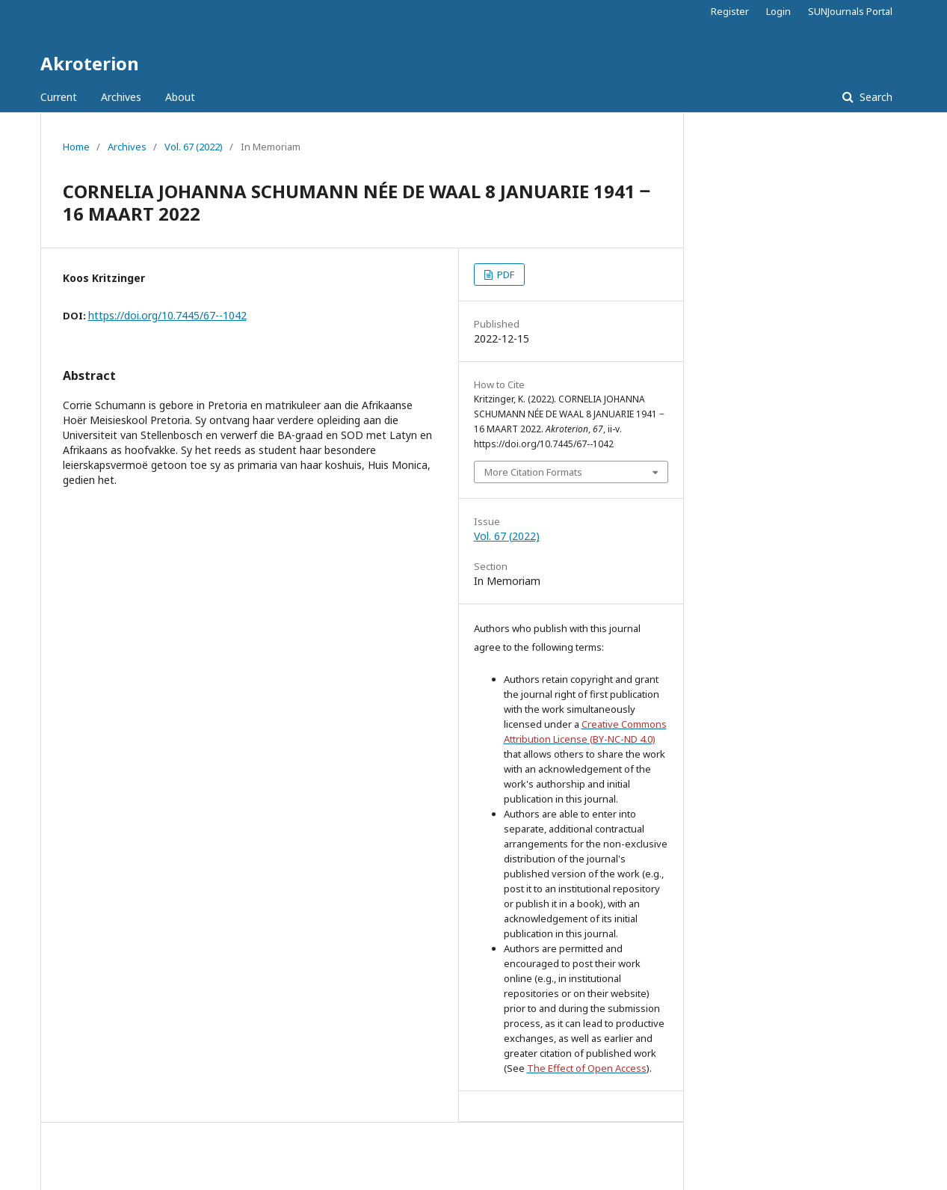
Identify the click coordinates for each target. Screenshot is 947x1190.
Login (778, 11)
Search (874, 97)
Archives (121, 97)
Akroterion (89, 63)
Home (76, 146)
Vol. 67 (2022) (193, 146)
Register (730, 11)
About (180, 97)
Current (58, 97)
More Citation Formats (533, 472)
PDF (504, 274)
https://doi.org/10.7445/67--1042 (167, 315)
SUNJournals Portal (850, 11)
